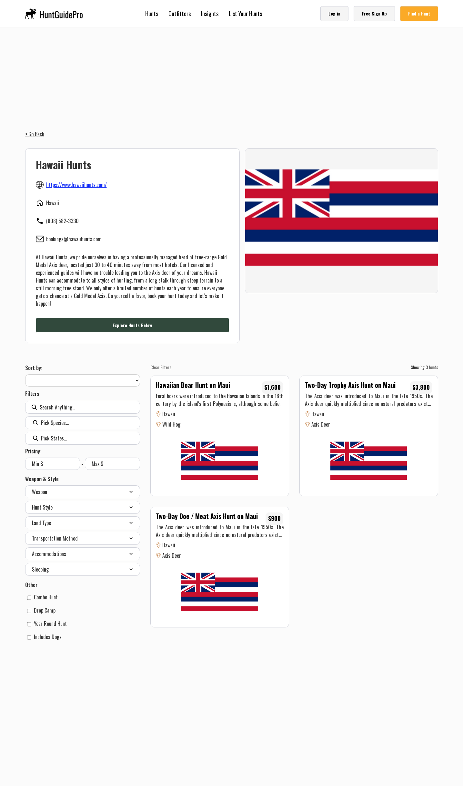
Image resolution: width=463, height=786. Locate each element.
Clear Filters (160, 367)
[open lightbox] (341, 221)
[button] (151, 13)
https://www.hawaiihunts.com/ (76, 185)
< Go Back (34, 134)
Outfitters (179, 13)
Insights (209, 13)
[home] (56, 13)
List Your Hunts (245, 13)
